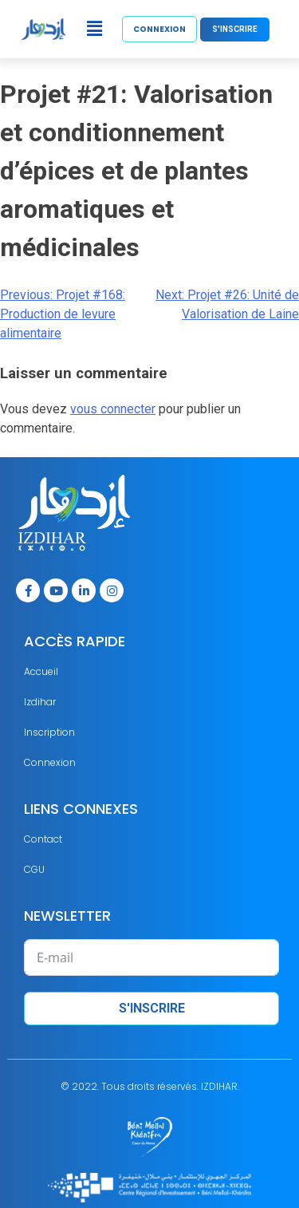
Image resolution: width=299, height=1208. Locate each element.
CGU (34, 869)
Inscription (49, 732)
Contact (43, 839)
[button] (94, 29)
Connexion (50, 762)
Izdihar (40, 702)
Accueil (41, 671)
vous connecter (112, 408)
